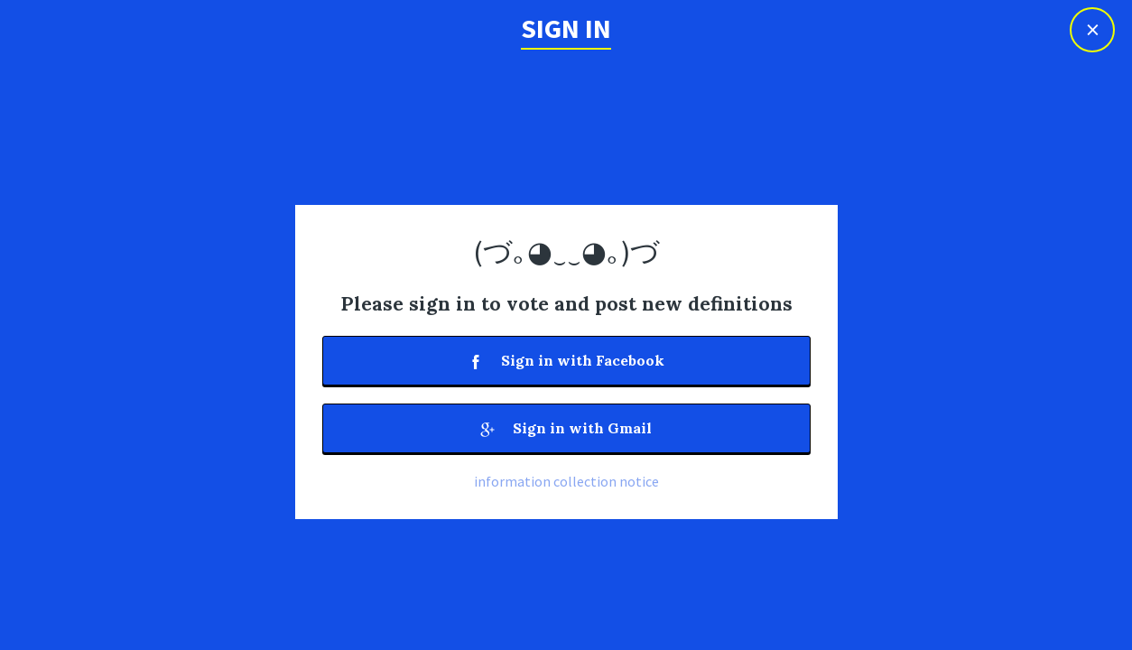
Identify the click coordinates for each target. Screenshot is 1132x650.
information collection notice (566, 481)
